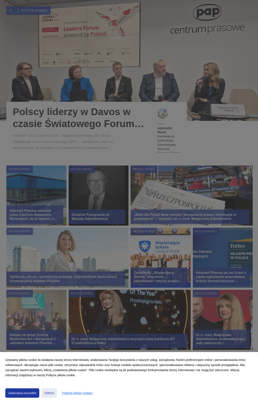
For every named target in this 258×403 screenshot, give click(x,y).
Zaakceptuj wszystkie (22, 393)
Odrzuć (49, 393)
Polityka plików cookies (77, 393)
